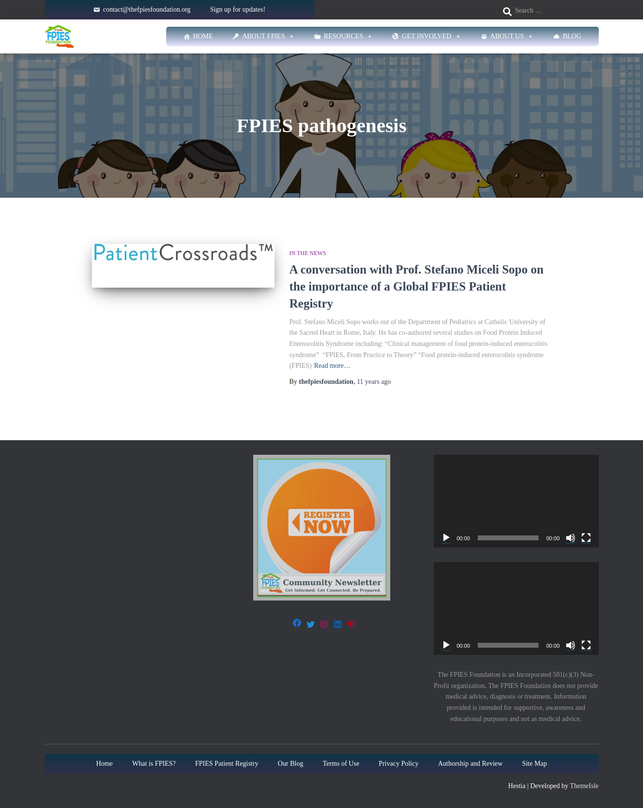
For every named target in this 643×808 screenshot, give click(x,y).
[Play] (446, 538)
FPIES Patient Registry (227, 763)
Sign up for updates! (237, 9)
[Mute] (570, 538)
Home (203, 36)
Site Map (534, 763)
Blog (572, 36)
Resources (348, 36)
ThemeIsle (584, 786)
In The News (307, 253)
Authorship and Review (470, 763)
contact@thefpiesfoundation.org (147, 9)
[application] (516, 501)
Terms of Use (341, 763)
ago (374, 381)
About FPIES (268, 36)
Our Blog (290, 763)
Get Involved (431, 36)
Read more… (332, 365)
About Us (512, 36)
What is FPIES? (153, 763)
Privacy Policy (398, 763)
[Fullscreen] (586, 538)
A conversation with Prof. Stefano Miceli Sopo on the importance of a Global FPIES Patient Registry (416, 286)
